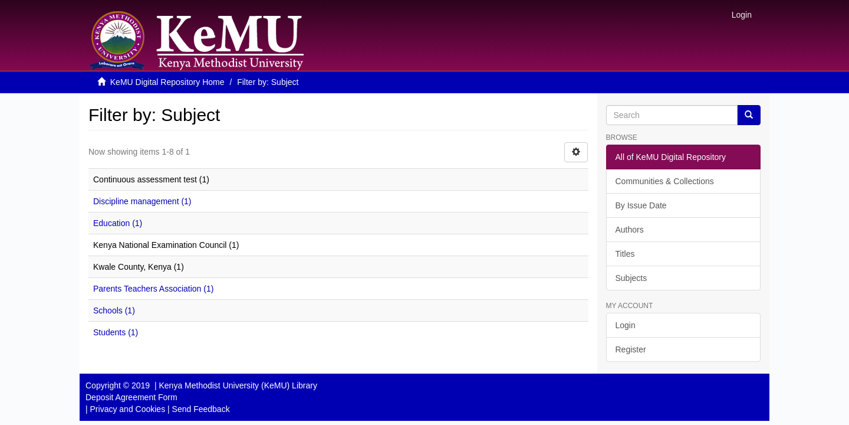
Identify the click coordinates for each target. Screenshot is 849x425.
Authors (630, 229)
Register (631, 349)
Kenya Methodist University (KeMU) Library (238, 385)
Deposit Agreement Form (131, 397)
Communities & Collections (665, 181)
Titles (625, 254)
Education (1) (117, 223)
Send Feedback (201, 409)
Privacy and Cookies (128, 409)
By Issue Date (641, 205)
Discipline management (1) (142, 201)
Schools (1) (114, 310)
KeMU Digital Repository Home (167, 82)
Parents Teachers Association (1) (153, 288)
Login (626, 325)
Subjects (631, 278)
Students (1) (115, 332)
